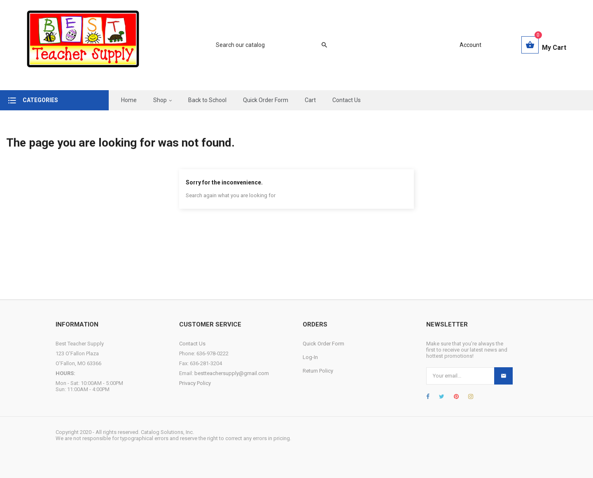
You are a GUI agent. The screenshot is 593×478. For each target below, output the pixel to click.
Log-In (310, 357)
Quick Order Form (323, 343)
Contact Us (192, 343)
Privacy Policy (195, 383)
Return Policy (318, 371)
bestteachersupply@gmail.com (231, 373)
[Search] (267, 45)
